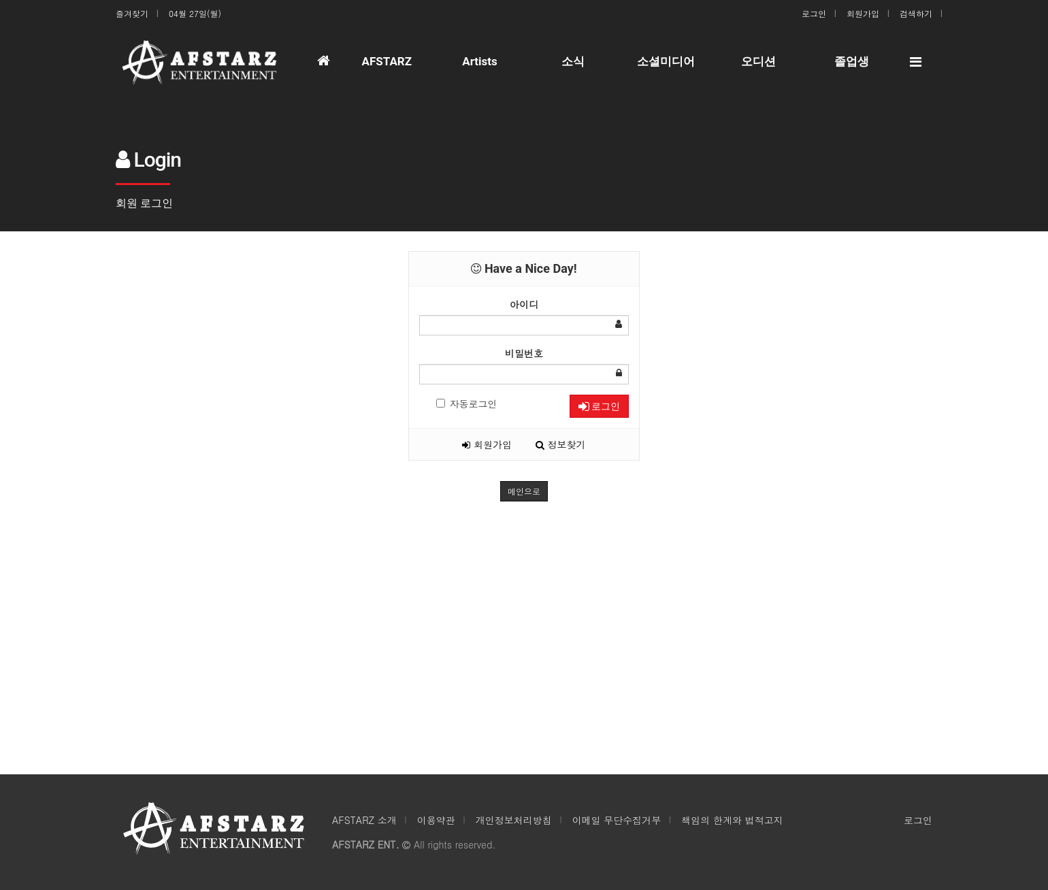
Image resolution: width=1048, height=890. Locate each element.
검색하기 (916, 13)
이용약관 (436, 820)
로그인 (814, 13)
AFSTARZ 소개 (364, 820)
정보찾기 (561, 444)
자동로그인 (466, 403)
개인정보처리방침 (514, 820)
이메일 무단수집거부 (616, 820)
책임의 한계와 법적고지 (732, 820)
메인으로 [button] (524, 491)
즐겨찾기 (132, 13)
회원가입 (863, 13)
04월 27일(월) (195, 13)
